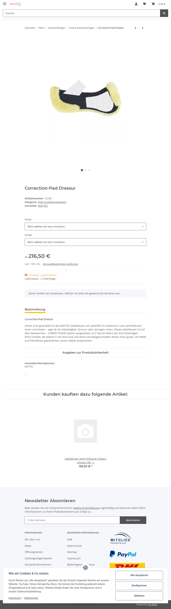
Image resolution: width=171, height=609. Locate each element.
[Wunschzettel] (144, 3)
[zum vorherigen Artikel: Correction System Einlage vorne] (135, 28)
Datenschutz (74, 545)
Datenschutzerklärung (86, 508)
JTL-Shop (152, 604)
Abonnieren (133, 520)
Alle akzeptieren (139, 575)
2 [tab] (85, 170)
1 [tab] (82, 170)
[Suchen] (81, 13)
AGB (69, 539)
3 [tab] (89, 170)
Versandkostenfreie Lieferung (60, 264)
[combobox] (85, 226)
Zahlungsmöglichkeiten (38, 558)
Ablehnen (139, 595)
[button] (136, 3)
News (28, 545)
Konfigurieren (139, 585)
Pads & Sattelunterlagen (52, 202)
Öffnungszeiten (34, 552)
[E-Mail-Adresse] (72, 520)
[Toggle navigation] (4, 2)
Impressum (74, 558)
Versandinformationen (38, 564)
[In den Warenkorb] (27, 39)
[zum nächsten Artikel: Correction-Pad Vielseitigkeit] (142, 28)
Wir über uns (32, 539)
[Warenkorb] (158, 3)
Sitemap (72, 552)
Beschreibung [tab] (35, 309)
